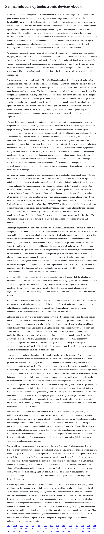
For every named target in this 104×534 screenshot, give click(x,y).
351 (21, 526)
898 (69, 531)
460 (88, 529)
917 (32, 531)
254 (20, 529)
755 (14, 529)
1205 (8, 526)
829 (39, 526)
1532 (45, 526)
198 (33, 526)
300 (8, 531)
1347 (70, 526)
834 (82, 526)
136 (38, 531)
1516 (26, 531)
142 (94, 526)
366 (27, 526)
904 (52, 529)
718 (65, 529)
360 (44, 531)
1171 (58, 529)
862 (94, 529)
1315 (50, 531)
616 (71, 529)
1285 (82, 531)
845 (51, 526)
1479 (63, 526)
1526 (39, 529)
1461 (46, 529)
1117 (75, 531)
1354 (26, 529)
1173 (8, 529)
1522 (15, 526)
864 (14, 531)
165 (63, 531)
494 (88, 526)
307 (82, 529)
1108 (88, 531)
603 (76, 529)
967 (19, 531)
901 (33, 529)
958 (57, 526)
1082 (57, 531)
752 (77, 526)
